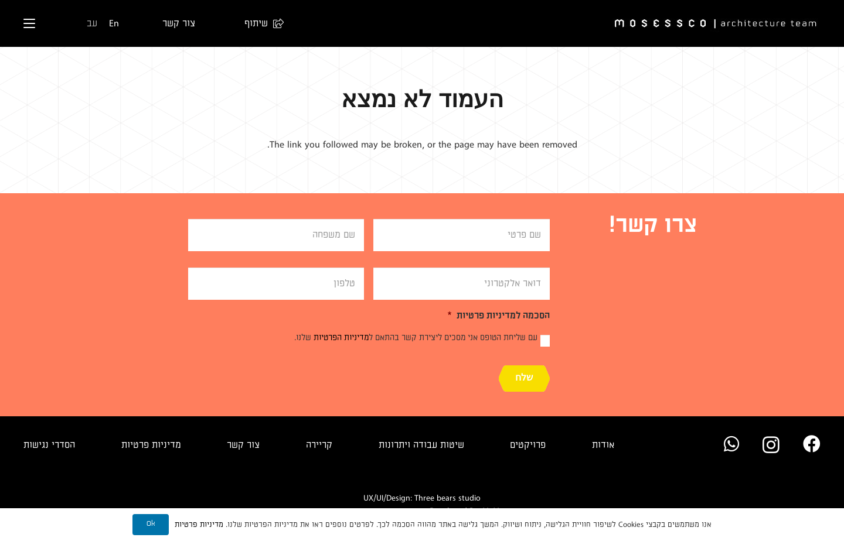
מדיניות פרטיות (151, 445)
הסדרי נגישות (49, 445)
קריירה (319, 445)
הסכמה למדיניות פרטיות (498, 315)
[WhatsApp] (731, 444)
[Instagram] (771, 444)
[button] (258, 23)
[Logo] (716, 23)
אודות (603, 445)
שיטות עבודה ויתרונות (421, 445)
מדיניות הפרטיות (341, 337)
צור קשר (243, 445)
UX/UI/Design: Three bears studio (422, 498)
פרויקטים (528, 445)
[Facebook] (812, 444)
